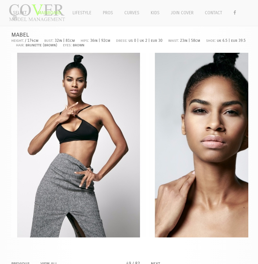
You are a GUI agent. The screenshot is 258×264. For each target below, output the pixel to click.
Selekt (20, 13)
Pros (108, 13)
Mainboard (49, 13)
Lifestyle (81, 13)
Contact (213, 13)
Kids (155, 13)
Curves (131, 13)
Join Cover (182, 13)
